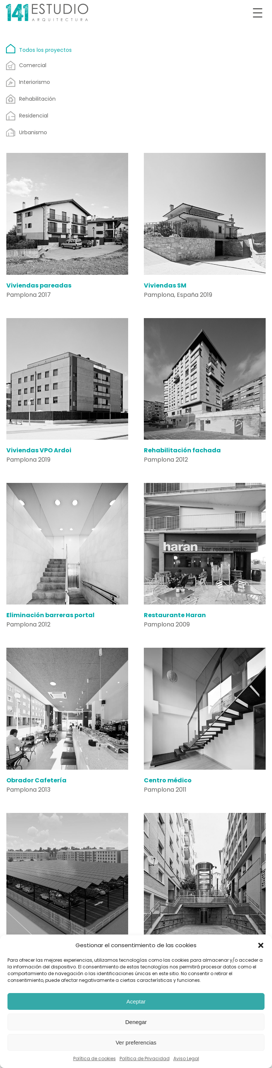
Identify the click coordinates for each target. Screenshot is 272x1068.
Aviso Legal (186, 1058)
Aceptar (136, 1001)
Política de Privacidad (145, 1058)
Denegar (136, 1022)
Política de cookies (94, 1058)
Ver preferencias (135, 1042)
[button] (261, 945)
